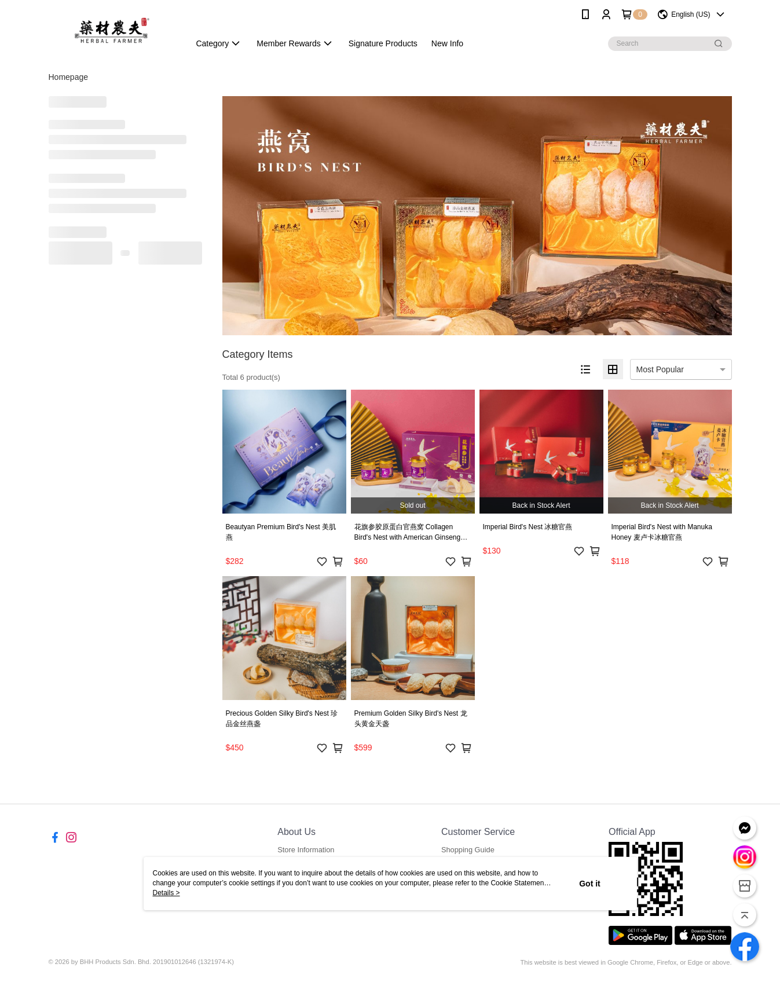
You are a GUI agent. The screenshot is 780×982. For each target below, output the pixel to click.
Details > (166, 893)
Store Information (305, 849)
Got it (589, 883)
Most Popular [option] (660, 369)
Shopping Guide (468, 849)
